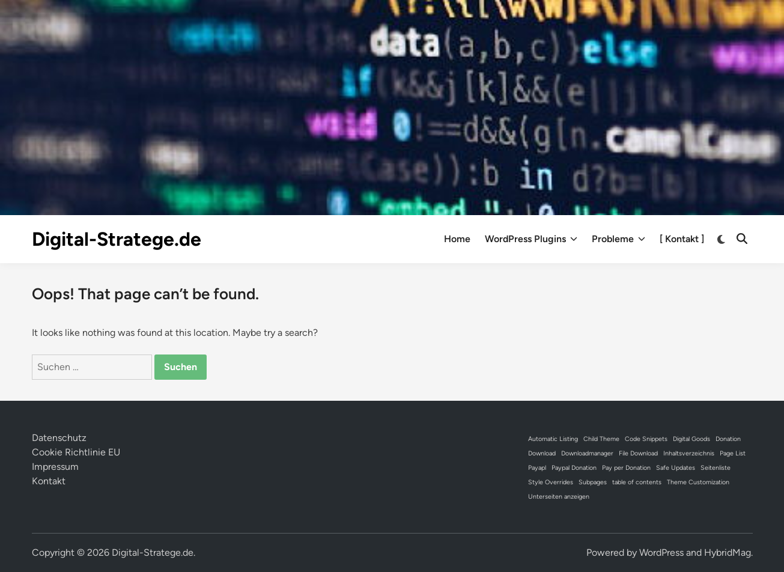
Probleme (618, 239)
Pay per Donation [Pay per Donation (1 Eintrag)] (626, 468)
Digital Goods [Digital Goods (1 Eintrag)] (691, 439)
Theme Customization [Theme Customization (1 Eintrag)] (698, 482)
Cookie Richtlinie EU (76, 452)
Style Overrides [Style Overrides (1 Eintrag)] (550, 482)
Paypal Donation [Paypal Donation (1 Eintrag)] (574, 468)
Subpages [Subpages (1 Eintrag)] (593, 482)
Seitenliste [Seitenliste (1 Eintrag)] (715, 468)
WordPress (661, 552)
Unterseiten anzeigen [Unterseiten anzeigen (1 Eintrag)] (558, 496)
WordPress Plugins (531, 239)
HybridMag (727, 552)
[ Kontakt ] (682, 239)
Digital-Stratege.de (116, 239)
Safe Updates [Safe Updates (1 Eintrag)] (675, 468)
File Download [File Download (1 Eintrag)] (638, 453)
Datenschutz (59, 437)
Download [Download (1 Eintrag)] (542, 453)
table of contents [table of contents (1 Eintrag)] (636, 482)
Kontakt (48, 481)
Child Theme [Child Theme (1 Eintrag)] (601, 439)
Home (457, 239)
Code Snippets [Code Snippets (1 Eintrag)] (646, 439)
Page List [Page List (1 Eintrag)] (733, 453)
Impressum (55, 466)
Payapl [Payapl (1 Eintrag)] (537, 468)
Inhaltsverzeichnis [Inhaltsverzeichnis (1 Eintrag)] (688, 453)
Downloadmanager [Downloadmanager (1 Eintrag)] (587, 453)
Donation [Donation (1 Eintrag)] (728, 439)
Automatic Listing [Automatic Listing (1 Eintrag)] (553, 439)
